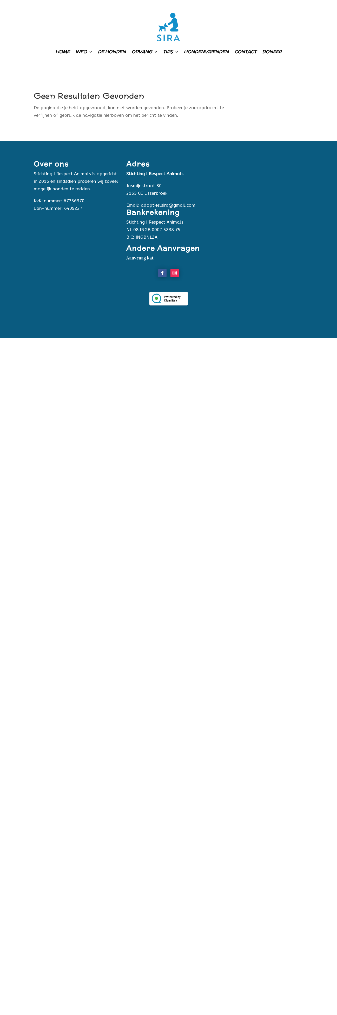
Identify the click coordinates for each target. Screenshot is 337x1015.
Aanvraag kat (140, 258)
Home (62, 52)
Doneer (272, 52)
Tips (168, 52)
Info (81, 52)
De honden (112, 52)
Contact (245, 52)
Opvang (141, 52)
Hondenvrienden (206, 52)
